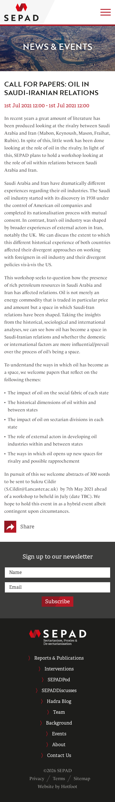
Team (59, 712)
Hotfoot (69, 786)
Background (59, 723)
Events (59, 734)
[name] (57, 572)
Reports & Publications (59, 658)
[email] (57, 587)
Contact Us (59, 755)
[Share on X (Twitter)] (14, 527)
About (59, 745)
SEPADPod (59, 680)
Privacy (36, 778)
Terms (59, 778)
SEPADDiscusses (59, 691)
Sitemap (82, 778)
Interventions (59, 669)
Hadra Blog (59, 701)
